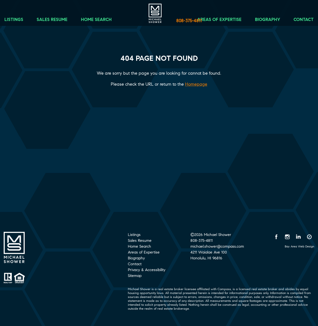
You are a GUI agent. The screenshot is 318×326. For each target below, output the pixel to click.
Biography (259, 21)
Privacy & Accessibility (146, 269)
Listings (21, 21)
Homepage (196, 84)
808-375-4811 (189, 20)
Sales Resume (59, 21)
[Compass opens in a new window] (309, 237)
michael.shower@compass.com (217, 246)
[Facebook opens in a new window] (276, 237)
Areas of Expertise (211, 21)
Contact (296, 21)
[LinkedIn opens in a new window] (298, 237)
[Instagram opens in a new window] (287, 237)
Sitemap (135, 275)
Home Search (104, 21)
